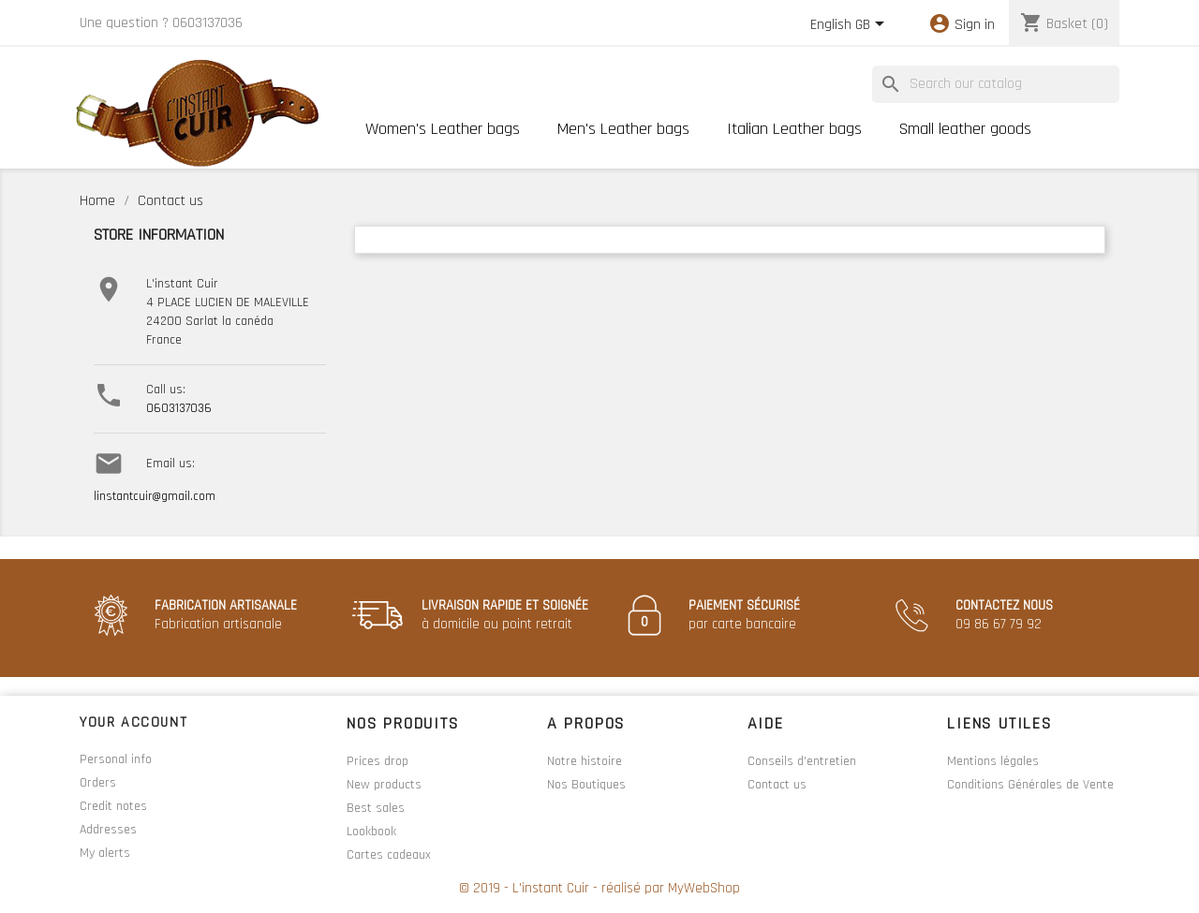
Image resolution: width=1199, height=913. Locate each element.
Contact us (777, 784)
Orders (98, 782)
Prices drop (377, 761)
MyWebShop (704, 888)
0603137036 (179, 408)
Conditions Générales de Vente (1030, 784)
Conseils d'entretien (802, 761)
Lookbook (371, 831)
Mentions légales (993, 761)
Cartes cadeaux (389, 855)
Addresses (108, 829)
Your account (133, 722)
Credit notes (113, 806)
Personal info (116, 759)
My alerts (105, 853)
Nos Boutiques (586, 784)
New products (384, 784)
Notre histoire (584, 761)
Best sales (376, 808)
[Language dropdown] (850, 25)
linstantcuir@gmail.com (154, 497)
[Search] (995, 84)
